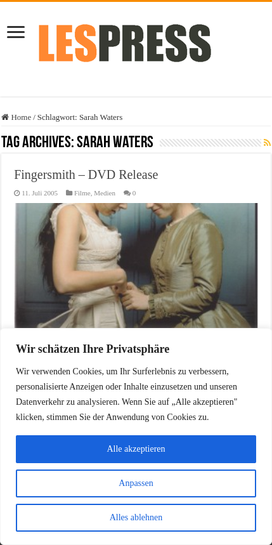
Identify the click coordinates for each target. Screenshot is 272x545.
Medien (104, 193)
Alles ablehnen (136, 517)
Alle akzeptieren (136, 449)
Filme (82, 193)
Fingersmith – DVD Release (86, 174)
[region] (136, 436)
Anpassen (136, 483)
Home (16, 117)
